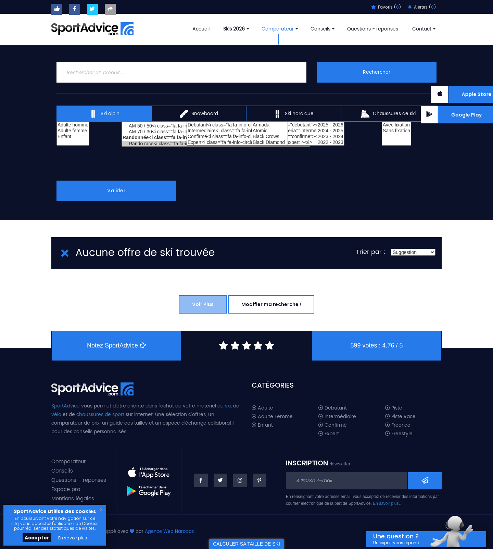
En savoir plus (72, 538)
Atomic (270, 131)
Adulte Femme (272, 416)
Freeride (397, 425)
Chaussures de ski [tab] (388, 114)
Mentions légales (72, 499)
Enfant (73, 136)
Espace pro (65, 489)
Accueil (201, 29)
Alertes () (422, 7)
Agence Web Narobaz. (170, 531)
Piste (393, 408)
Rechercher (376, 72)
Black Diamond (270, 142)
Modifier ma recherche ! (271, 304)
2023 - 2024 (330, 136)
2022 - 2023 (330, 142)
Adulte (262, 408)
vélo (56, 414)
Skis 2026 (235, 29)
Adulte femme (73, 131)
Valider (116, 191)
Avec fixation (396, 125)
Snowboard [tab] (199, 114)
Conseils (322, 29)
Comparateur (279, 29)
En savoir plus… (388, 503)
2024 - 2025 (330, 131)
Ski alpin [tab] (104, 114)
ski (228, 406)
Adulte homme (73, 125)
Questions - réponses (372, 29)
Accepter (37, 537)
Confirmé (332, 425)
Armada (270, 125)
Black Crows (270, 136)
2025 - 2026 (330, 125)
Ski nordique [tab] (293, 114)
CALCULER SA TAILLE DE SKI (246, 544)
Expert (328, 433)
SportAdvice (65, 406)
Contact (423, 29)
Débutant (332, 408)
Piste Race (400, 416)
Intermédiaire (337, 416)
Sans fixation (396, 131)
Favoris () (386, 7)
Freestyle (399, 433)
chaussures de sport (100, 414)
